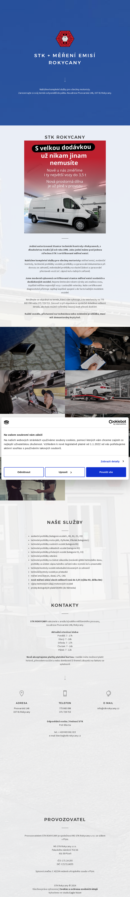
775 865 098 (65, 708)
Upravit (65, 472)
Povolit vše (106, 472)
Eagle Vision (75, 892)
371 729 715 (65, 711)
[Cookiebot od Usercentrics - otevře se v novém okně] (111, 422)
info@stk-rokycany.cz (108, 708)
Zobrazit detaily (110, 461)
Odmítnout (23, 472)
